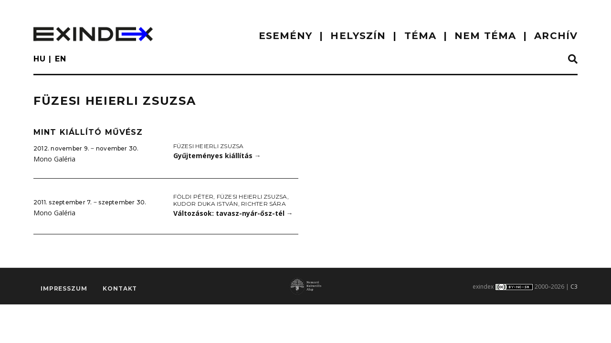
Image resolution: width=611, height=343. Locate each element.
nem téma (485, 35)
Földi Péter (193, 196)
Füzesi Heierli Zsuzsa (208, 146)
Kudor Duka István (205, 203)
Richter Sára (263, 203)
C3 (574, 286)
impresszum (64, 288)
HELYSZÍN (358, 35)
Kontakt (120, 288)
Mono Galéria (54, 158)
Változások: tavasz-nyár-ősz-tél (233, 213)
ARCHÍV (556, 35)
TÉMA (420, 35)
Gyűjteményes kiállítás (217, 155)
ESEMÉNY (286, 35)
